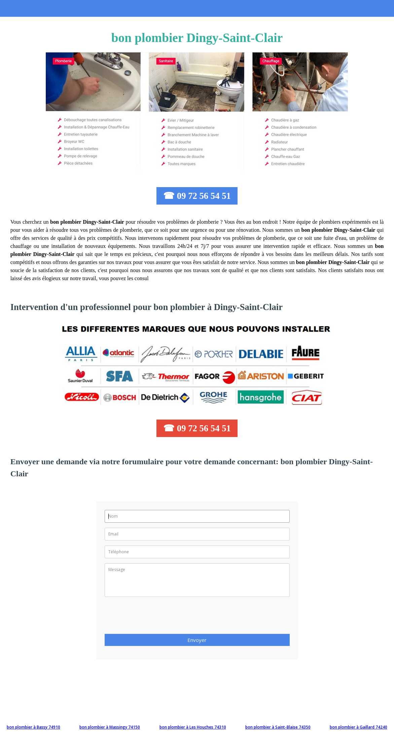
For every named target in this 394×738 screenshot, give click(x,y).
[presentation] (156, 617)
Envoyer (197, 640)
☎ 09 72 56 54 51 (197, 196)
